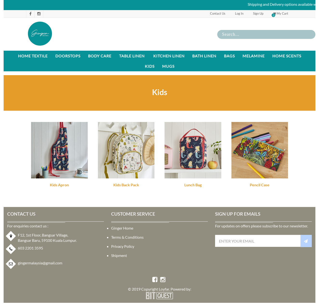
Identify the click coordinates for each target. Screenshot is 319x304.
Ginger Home (122, 228)
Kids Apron (59, 184)
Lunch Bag (193, 184)
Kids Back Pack (126, 184)
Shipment (119, 255)
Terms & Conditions (127, 237)
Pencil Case (259, 184)
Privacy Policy (122, 246)
